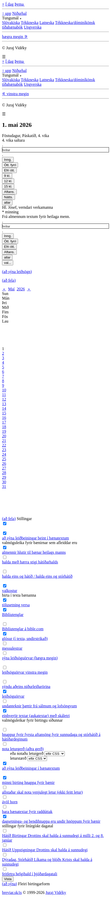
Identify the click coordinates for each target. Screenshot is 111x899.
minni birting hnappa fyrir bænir (28, 782)
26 (4, 463)
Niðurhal (19, 13)
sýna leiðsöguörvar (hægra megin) (30, 658)
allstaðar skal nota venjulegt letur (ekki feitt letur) (42, 792)
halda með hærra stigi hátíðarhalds (30, 562)
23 (4, 450)
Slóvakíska (11, 22)
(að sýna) (9, 884)
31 (4, 486)
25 (4, 459)
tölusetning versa (16, 605)
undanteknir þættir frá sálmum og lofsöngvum (39, 706)
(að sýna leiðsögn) (17, 271)
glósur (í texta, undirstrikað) (25, 638)
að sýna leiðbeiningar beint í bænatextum (35, 538)
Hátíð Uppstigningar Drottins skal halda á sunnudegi (45, 850)
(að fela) (9, 280)
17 (4, 422)
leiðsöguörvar (13, 696)
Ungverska (32, 27)
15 (4, 413)
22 (4, 445)
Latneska (46, 22)
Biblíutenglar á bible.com (22, 629)
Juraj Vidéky (55, 892)
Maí (11, 289)
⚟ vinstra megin (15, 94)
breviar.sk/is (12, 892)
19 (4, 431)
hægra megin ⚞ (15, 36)
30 (4, 482)
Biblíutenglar (12, 614)
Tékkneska (29, 22)
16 (4, 417)
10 (4, 390)
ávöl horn (10, 802)
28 (4, 473)
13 (4, 404)
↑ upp (6, 13)
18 (4, 427)
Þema (19, 4)
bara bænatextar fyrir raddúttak (27, 811)
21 (4, 440)
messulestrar (12, 648)
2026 (21, 289)
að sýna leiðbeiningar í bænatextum (31, 768)
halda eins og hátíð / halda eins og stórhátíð (37, 576)
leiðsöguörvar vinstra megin (25, 672)
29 (4, 477)
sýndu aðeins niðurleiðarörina (26, 686)
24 (4, 454)
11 (4, 394)
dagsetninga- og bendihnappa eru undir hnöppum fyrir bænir (51, 821)
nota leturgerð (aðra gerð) (23, 749)
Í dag (9, 4)
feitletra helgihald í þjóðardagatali (29, 874)
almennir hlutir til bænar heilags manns (34, 552)
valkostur (9, 590)
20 (4, 436)
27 (4, 468)
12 (4, 399)
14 (4, 408)
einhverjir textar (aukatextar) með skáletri (36, 715)
